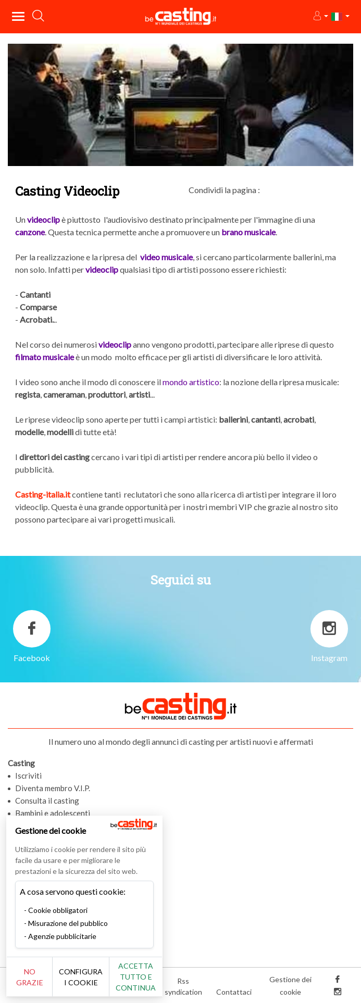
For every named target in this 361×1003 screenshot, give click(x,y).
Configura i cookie (81, 977)
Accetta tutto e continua (136, 976)
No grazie (29, 977)
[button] (320, 16)
